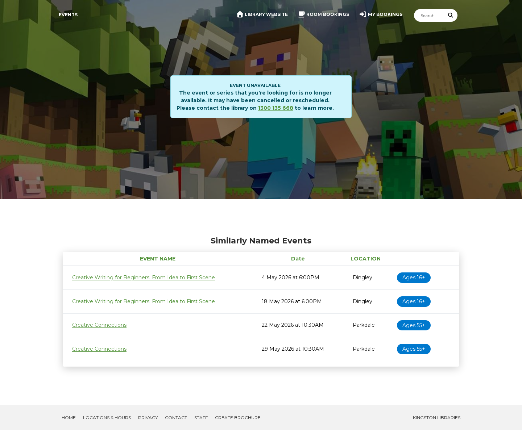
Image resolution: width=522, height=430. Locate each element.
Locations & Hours (107, 417)
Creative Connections (99, 325)
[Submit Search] (451, 15)
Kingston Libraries (436, 417)
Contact (176, 417)
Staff (201, 417)
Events (68, 14)
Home (69, 417)
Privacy (148, 417)
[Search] (429, 15)
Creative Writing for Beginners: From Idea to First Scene (143, 277)
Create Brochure (238, 417)
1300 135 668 (275, 108)
